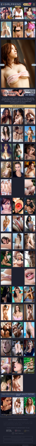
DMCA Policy (25, 445)
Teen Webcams (31, 0)
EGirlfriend (11, 5)
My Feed (27, 4)
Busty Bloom (16, 0)
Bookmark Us (18, 437)
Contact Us (18, 441)
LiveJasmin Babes (6, 0)
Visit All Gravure (18, 106)
